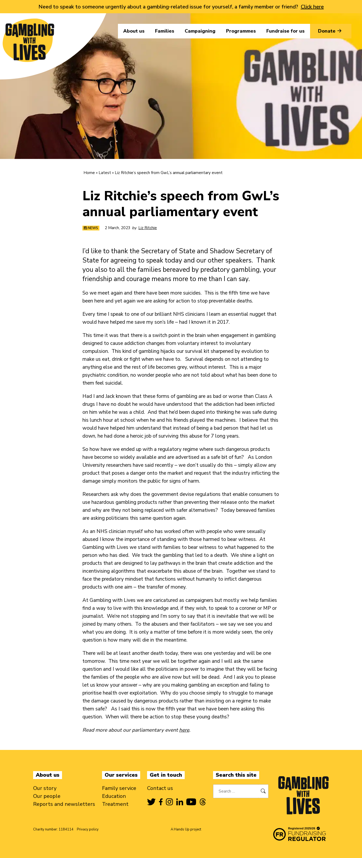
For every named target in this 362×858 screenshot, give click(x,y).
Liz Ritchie (147, 227)
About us (133, 31)
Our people (46, 796)
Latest (105, 172)
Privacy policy (88, 829)
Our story (44, 788)
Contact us (160, 788)
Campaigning (200, 31)
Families (164, 31)
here (184, 730)
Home (89, 172)
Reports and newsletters (64, 804)
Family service (119, 788)
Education (114, 796)
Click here (312, 6)
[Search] (263, 791)
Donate (330, 31)
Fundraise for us (285, 31)
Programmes (241, 31)
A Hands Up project (186, 829)
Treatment (115, 804)
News (91, 228)
